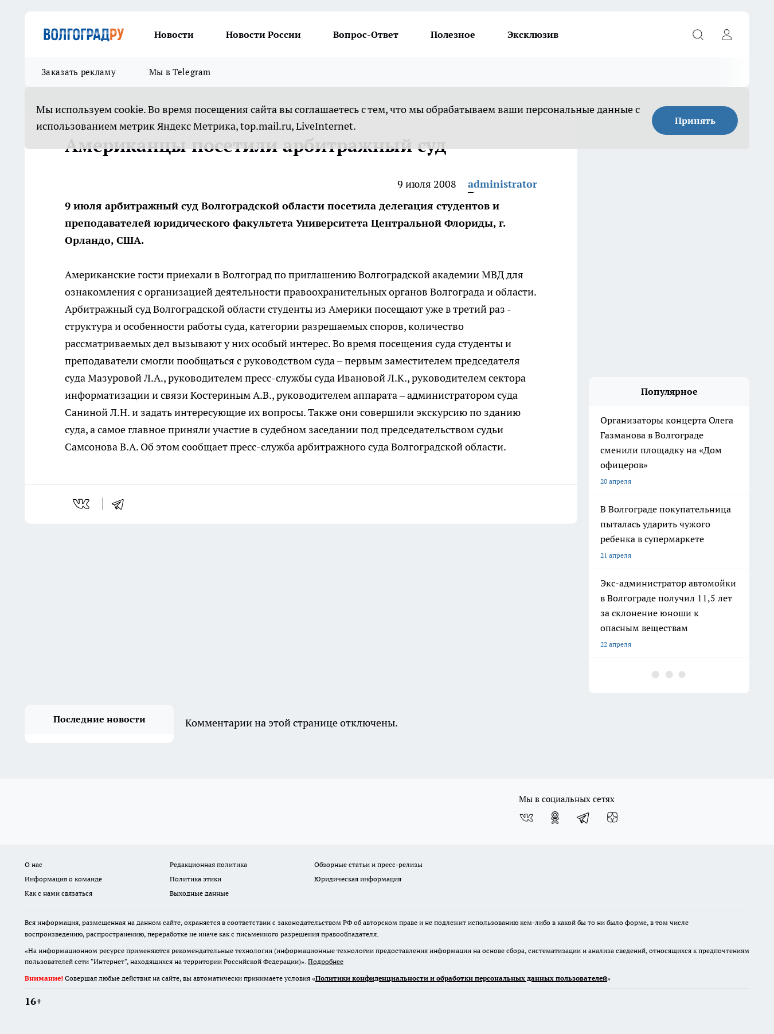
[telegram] (121, 504)
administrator (502, 184)
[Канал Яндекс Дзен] (612, 817)
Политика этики (195, 878)
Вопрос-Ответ (365, 34)
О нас (33, 864)
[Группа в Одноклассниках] (555, 817)
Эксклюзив (532, 34)
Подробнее (325, 961)
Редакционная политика (208, 864)
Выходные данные (199, 893)
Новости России (263, 34)
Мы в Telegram (180, 72)
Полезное (453, 34)
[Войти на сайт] (726, 34)
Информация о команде (63, 878)
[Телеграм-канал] (583, 817)
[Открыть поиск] (697, 34)
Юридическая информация (357, 878)
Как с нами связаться (58, 893)
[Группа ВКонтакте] (526, 817)
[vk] (82, 504)
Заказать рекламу (78, 72)
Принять (695, 120)
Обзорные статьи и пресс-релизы (368, 864)
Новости (174, 34)
